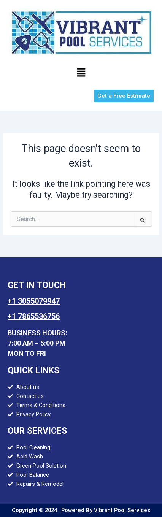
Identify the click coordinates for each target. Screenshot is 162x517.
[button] (81, 73)
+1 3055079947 (34, 301)
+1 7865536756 (34, 316)
